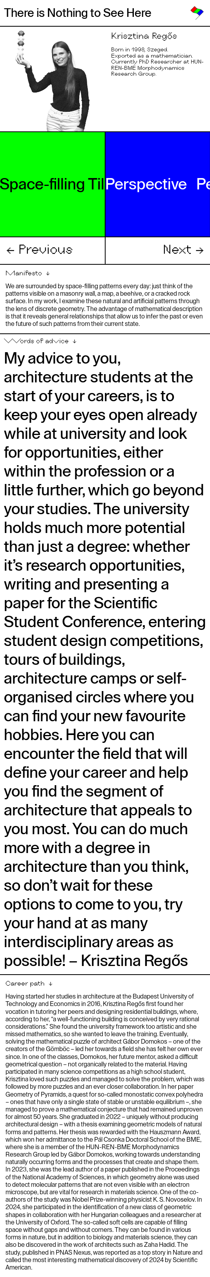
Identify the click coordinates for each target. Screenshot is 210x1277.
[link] (197, 13)
